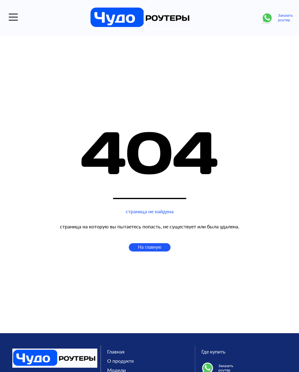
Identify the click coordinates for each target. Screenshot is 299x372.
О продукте (120, 361)
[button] (13, 17)
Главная (115, 351)
